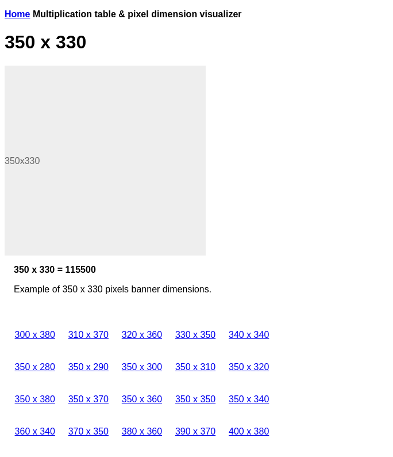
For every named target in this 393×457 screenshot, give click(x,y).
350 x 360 (142, 399)
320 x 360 (142, 335)
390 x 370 (195, 431)
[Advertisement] (105, 161)
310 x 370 (88, 335)
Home (17, 14)
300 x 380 (35, 335)
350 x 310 (195, 367)
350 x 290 (88, 367)
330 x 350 (195, 335)
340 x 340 (249, 335)
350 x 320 (249, 367)
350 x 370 (88, 399)
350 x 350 (195, 399)
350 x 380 (35, 399)
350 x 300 (142, 367)
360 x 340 (35, 431)
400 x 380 (249, 431)
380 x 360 (142, 431)
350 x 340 (249, 399)
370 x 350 (88, 431)
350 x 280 (35, 367)
